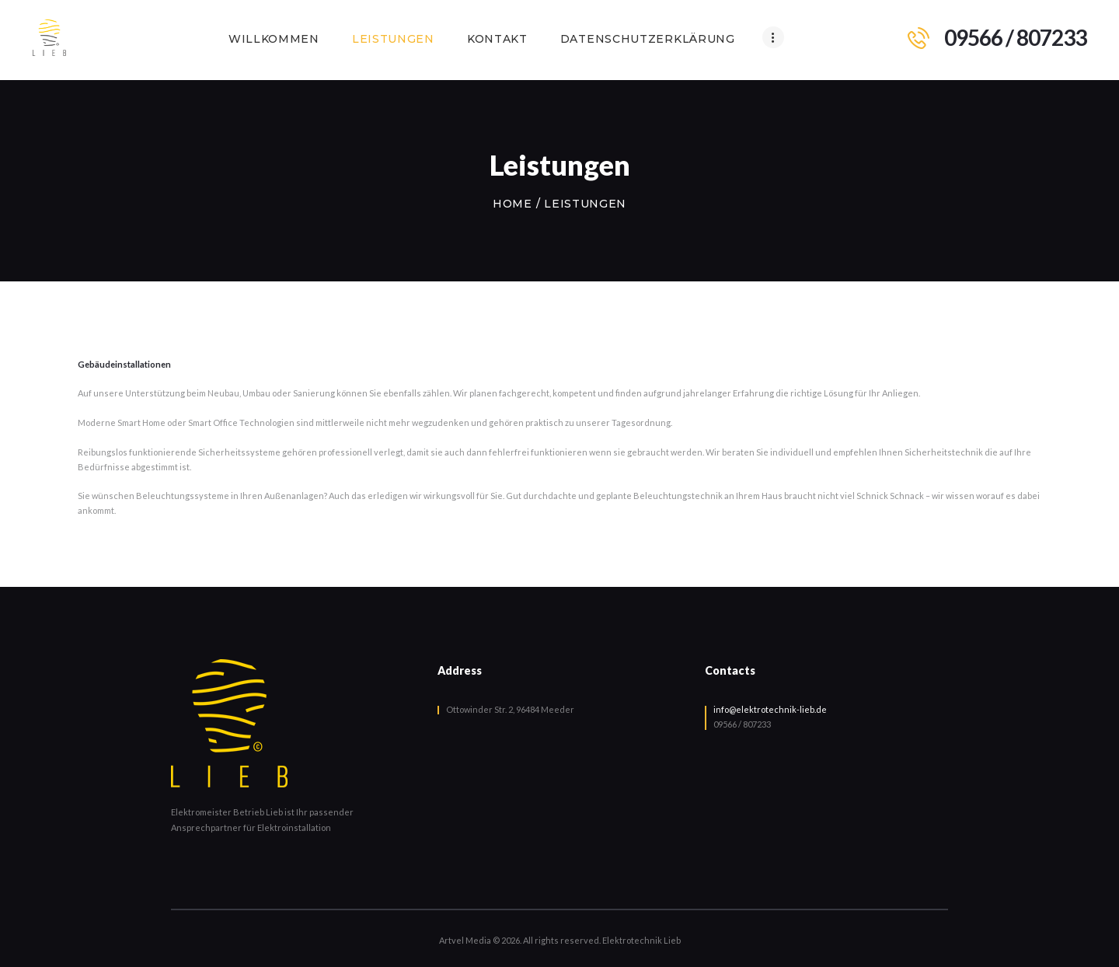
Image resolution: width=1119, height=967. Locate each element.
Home (512, 204)
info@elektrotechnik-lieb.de (770, 709)
